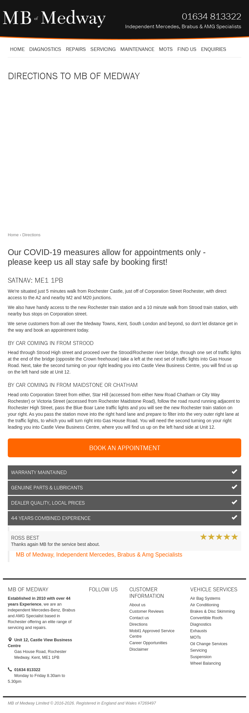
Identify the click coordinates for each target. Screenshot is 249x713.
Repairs (76, 49)
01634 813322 (211, 16)
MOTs (195, 637)
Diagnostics (45, 49)
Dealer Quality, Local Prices (124, 502)
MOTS (166, 49)
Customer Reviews (146, 611)
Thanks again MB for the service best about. (124, 540)
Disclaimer (138, 649)
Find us (186, 49)
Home (17, 49)
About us (137, 605)
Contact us (139, 618)
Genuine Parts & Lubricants (124, 487)
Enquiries (213, 49)
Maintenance (137, 49)
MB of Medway (54, 19)
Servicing (103, 49)
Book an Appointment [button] (124, 448)
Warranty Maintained (124, 472)
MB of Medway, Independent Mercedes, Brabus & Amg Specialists (99, 554)
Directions (138, 624)
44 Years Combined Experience (124, 518)
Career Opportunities (148, 643)
